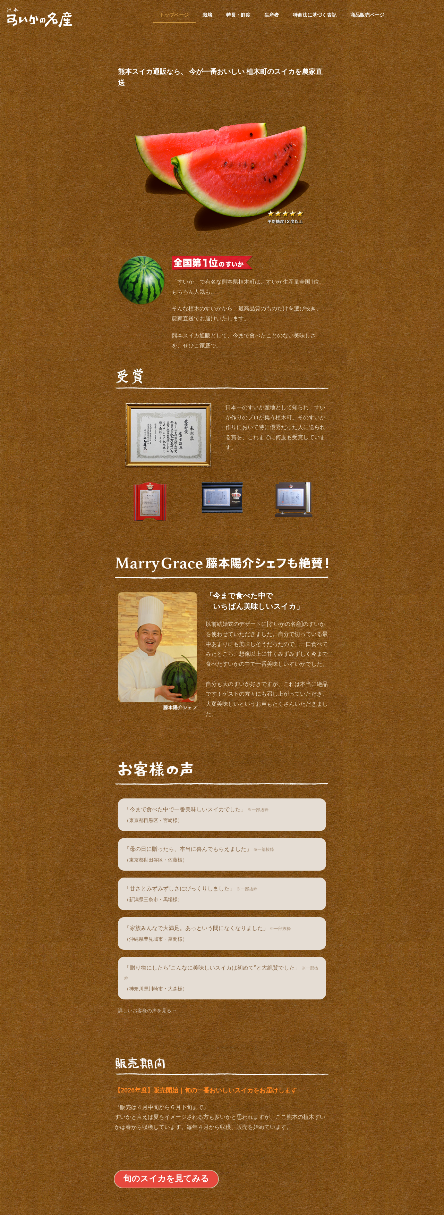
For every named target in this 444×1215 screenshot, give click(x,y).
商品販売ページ (367, 15)
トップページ (174, 15)
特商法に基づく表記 (314, 15)
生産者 (271, 15)
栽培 (207, 15)
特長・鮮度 (238, 15)
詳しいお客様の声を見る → (147, 1010)
